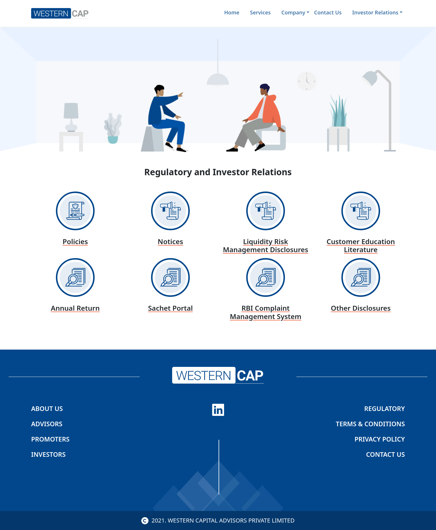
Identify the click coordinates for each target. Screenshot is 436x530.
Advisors (46, 423)
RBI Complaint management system (265, 312)
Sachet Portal (170, 308)
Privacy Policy (380, 439)
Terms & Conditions (370, 423)
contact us (327, 12)
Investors (48, 454)
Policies (75, 241)
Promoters (50, 439)
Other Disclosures (360, 308)
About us (47, 408)
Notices (170, 241)
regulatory (384, 408)
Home (232, 12)
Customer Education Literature (360, 245)
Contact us (385, 454)
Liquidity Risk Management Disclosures (265, 245)
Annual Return (75, 308)
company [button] (293, 12)
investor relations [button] (375, 12)
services (260, 12)
